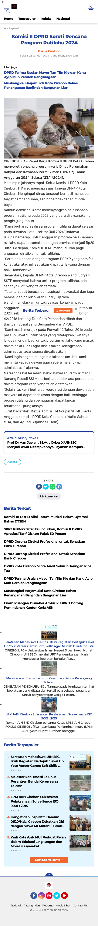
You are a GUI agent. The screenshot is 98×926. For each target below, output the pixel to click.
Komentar (49, 496)
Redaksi (16, 905)
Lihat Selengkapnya (49, 859)
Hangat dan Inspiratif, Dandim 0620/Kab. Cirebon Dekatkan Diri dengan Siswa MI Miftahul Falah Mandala (37, 821)
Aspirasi (12, 461)
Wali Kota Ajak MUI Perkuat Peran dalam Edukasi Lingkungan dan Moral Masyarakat (38, 841)
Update (63, 310)
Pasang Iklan (31, 905)
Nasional (63, 19)
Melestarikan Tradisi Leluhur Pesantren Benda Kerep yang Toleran (49, 680)
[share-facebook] (39, 487)
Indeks (46, 19)
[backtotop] (49, 876)
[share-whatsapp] (52, 487)
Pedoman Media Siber (56, 905)
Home (8, 19)
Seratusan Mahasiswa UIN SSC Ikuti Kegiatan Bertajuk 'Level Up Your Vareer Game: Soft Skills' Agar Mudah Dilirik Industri (49, 644)
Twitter (58, 897)
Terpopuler (27, 19)
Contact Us (80, 905)
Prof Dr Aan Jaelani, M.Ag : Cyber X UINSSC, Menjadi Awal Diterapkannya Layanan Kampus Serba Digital (45, 444)
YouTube (67, 897)
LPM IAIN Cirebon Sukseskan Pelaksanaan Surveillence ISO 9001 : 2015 (49, 716)
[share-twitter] (46, 487)
